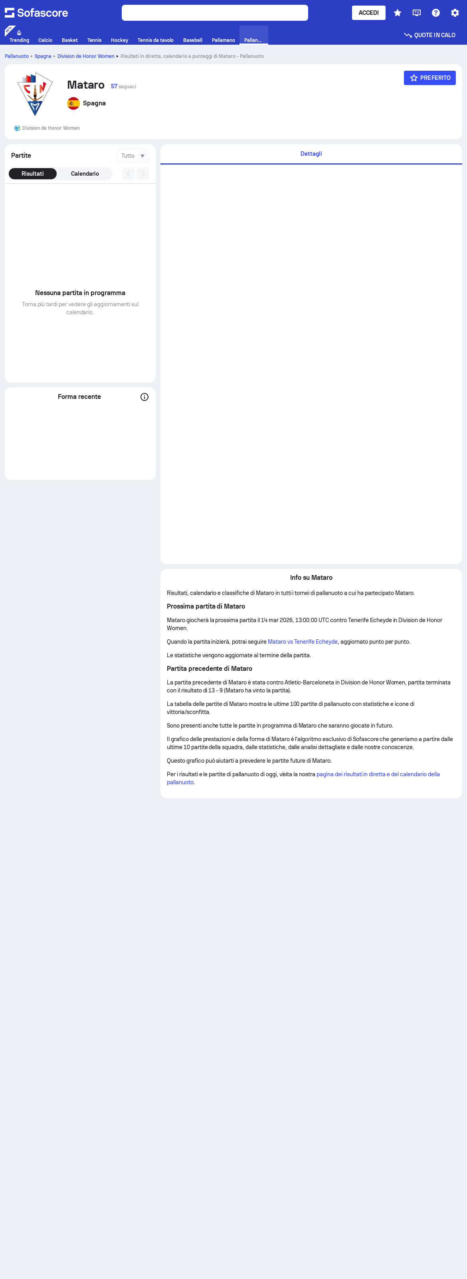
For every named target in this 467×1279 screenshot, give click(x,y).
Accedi (369, 13)
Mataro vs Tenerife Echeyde (303, 642)
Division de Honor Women (86, 56)
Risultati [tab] (33, 174)
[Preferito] (430, 78)
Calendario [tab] (85, 174)
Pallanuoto (17, 56)
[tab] (311, 154)
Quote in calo (429, 35)
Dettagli (311, 154)
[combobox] (133, 156)
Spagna (43, 56)
